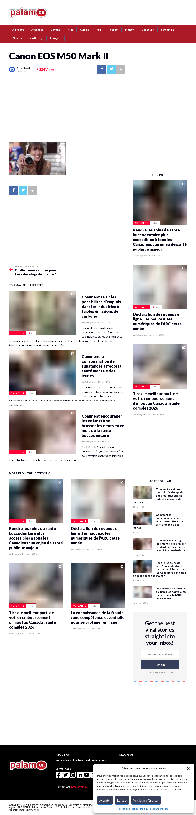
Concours (148, 29)
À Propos (18, 29)
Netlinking (36, 38)
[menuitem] (55, 38)
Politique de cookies (128, 808)
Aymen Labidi (23, 67)
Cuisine (84, 29)
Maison (129, 29)
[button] (188, 768)
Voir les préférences (146, 800)
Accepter (105, 800)
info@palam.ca (79, 786)
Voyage (55, 29)
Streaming (167, 29)
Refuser (122, 800)
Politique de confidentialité (154, 808)
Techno (113, 29)
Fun (98, 29)
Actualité (37, 29)
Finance (17, 38)
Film (70, 29)
